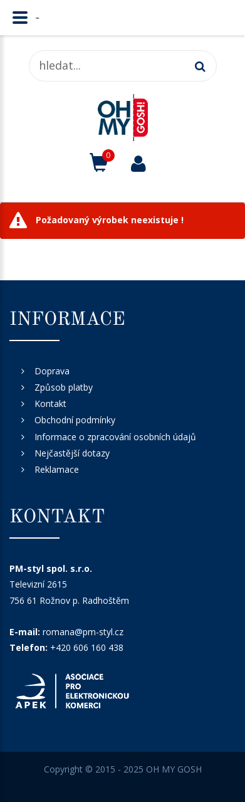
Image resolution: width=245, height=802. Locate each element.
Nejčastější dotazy (72, 453)
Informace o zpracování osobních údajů (115, 437)
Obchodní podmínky (74, 420)
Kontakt (50, 403)
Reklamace (56, 469)
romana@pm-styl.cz (83, 632)
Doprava (52, 371)
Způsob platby (63, 387)
